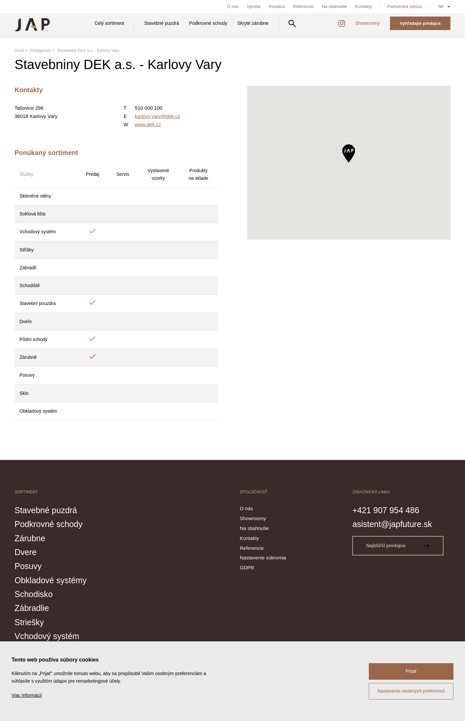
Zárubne (30, 538)
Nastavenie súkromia (263, 557)
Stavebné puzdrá (161, 23)
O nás (233, 6)
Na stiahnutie (334, 6)
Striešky (29, 622)
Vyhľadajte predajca (420, 23)
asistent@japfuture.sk (392, 524)
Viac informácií (27, 695)
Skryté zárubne (252, 23)
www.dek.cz (148, 124)
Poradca (277, 6)
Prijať (411, 671)
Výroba (253, 6)
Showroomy (367, 23)
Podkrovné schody (208, 23)
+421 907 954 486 (385, 510)
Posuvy (28, 566)
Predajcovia (40, 50)
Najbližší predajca (398, 545)
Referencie (303, 6)
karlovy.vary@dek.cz (157, 116)
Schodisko (34, 594)
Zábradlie (32, 608)
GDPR (247, 567)
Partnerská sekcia (404, 6)
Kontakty (363, 6)
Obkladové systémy (51, 580)
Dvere (26, 552)
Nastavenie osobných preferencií (411, 691)
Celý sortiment (109, 23)
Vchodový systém (47, 636)
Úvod (19, 50)
